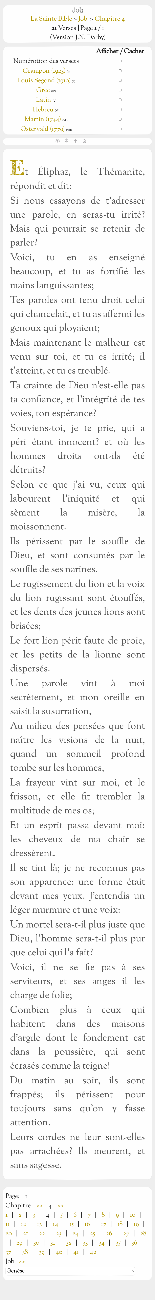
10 (132, 1215)
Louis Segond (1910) (44, 80)
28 (143, 1233)
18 (120, 1224)
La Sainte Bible (51, 19)
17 (103, 1224)
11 (7, 1224)
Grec (43, 90)
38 (25, 1252)
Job (82, 19)
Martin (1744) (43, 119)
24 (75, 1233)
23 (59, 1233)
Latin (43, 100)
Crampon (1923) (44, 71)
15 (71, 1224)
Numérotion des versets (46, 61)
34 (102, 1243)
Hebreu (43, 109)
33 (85, 1243)
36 (134, 1243)
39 (42, 1252)
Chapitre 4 (110, 19)
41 (76, 1252)
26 (109, 1233)
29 (19, 1243)
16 (87, 1224)
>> (60, 1205)
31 (52, 1243)
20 (8, 1233)
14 (55, 1224)
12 (23, 1224)
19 (136, 1224)
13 (39, 1224)
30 (36, 1243)
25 (92, 1233)
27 (126, 1233)
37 (8, 1252)
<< (39, 1205)
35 (118, 1243)
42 (93, 1252)
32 (69, 1243)
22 (42, 1233)
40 (59, 1252)
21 (25, 1233)
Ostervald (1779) (43, 129)
